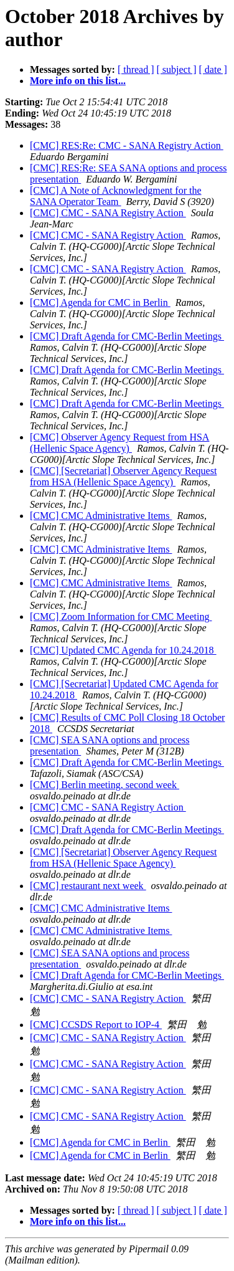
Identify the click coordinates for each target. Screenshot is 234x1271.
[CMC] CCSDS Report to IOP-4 (96, 1024)
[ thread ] (136, 69)
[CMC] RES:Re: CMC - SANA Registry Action (126, 145)
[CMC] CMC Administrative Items (101, 515)
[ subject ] (177, 69)
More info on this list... (78, 80)
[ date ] (213, 69)
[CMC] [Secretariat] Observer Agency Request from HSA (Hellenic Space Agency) (123, 476)
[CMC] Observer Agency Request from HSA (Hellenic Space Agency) (119, 443)
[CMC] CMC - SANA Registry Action (108, 212)
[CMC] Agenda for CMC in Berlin (100, 302)
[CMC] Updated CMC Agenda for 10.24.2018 (123, 650)
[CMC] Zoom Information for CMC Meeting (121, 616)
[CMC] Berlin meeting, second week (104, 784)
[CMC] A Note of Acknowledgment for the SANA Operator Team (116, 196)
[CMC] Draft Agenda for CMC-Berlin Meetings (127, 336)
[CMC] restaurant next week (88, 885)
